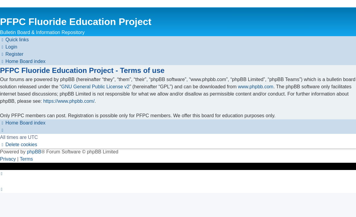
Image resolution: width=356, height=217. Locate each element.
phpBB (34, 151)
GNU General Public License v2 (95, 86)
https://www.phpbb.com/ (69, 101)
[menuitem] (8, 47)
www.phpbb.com (255, 86)
